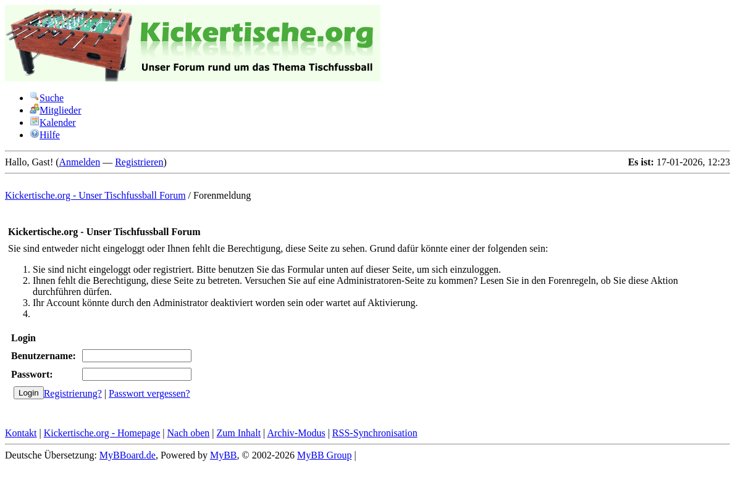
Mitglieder (56, 110)
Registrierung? (73, 393)
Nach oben (188, 433)
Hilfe (45, 135)
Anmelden (80, 162)
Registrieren (139, 162)
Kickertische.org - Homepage (102, 433)
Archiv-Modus (296, 433)
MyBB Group (324, 455)
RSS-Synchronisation (375, 433)
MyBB (223, 455)
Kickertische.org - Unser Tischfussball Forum (95, 195)
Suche (47, 98)
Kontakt (21, 433)
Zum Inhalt (239, 433)
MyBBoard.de (127, 455)
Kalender (53, 122)
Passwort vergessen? (149, 393)
